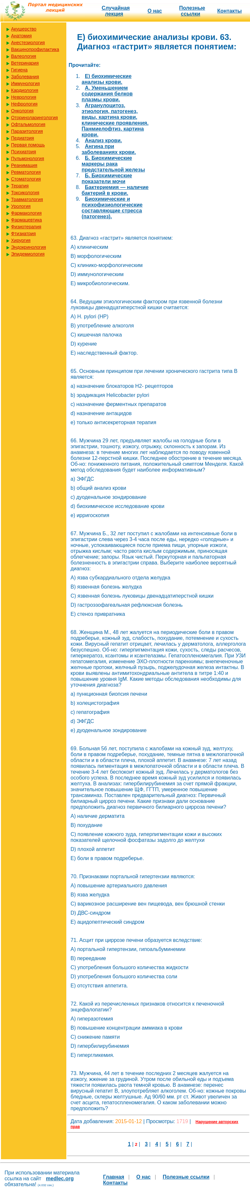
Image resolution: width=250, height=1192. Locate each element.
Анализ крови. (103, 140)
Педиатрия (22, 138)
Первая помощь (28, 144)
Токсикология (25, 192)
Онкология (22, 110)
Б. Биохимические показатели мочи (107, 178)
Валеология (23, 56)
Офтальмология (28, 124)
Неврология (23, 97)
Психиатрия (23, 151)
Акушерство (23, 29)
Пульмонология (27, 158)
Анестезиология (28, 42)
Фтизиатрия (23, 233)
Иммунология (25, 83)
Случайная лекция (116, 11)
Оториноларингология (34, 117)
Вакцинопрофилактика (35, 49)
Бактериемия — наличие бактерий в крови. (115, 190)
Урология (21, 206)
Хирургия (21, 240)
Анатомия (21, 35)
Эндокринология (28, 247)
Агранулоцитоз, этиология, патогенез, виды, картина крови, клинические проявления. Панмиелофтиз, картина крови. (115, 120)
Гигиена (19, 69)
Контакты (229, 11)
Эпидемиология (28, 254)
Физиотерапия (26, 226)
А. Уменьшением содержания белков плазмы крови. (107, 93)
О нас (155, 11)
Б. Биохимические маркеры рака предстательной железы (113, 163)
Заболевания (25, 76)
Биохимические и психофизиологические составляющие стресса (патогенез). (112, 207)
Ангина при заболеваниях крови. (109, 149)
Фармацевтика (26, 219)
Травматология (27, 199)
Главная (113, 1177)
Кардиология (24, 90)
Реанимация (24, 165)
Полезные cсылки (192, 11)
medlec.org (59, 1178)
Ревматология (26, 172)
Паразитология (27, 131)
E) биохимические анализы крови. (107, 79)
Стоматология (26, 179)
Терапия (20, 185)
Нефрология (24, 104)
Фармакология (26, 213)
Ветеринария (25, 63)
